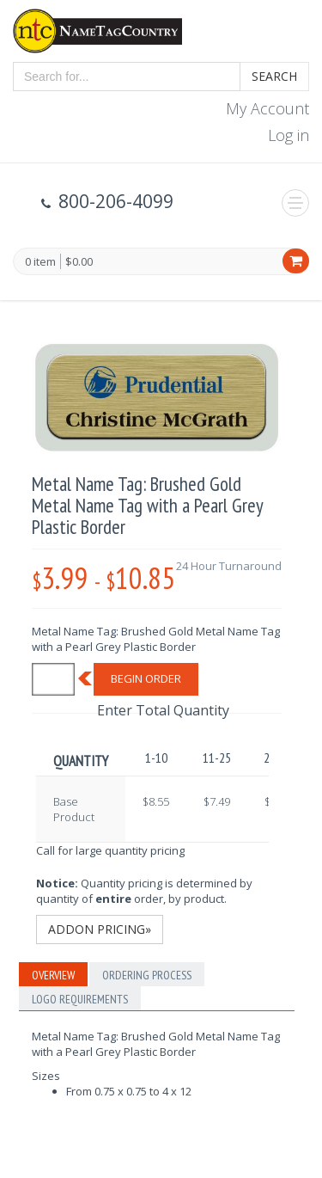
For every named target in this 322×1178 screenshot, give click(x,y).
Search (274, 76)
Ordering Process (146, 975)
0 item (40, 262)
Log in (288, 135)
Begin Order (146, 678)
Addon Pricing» (99, 929)
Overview (53, 975)
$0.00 (79, 261)
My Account (267, 108)
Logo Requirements (80, 999)
